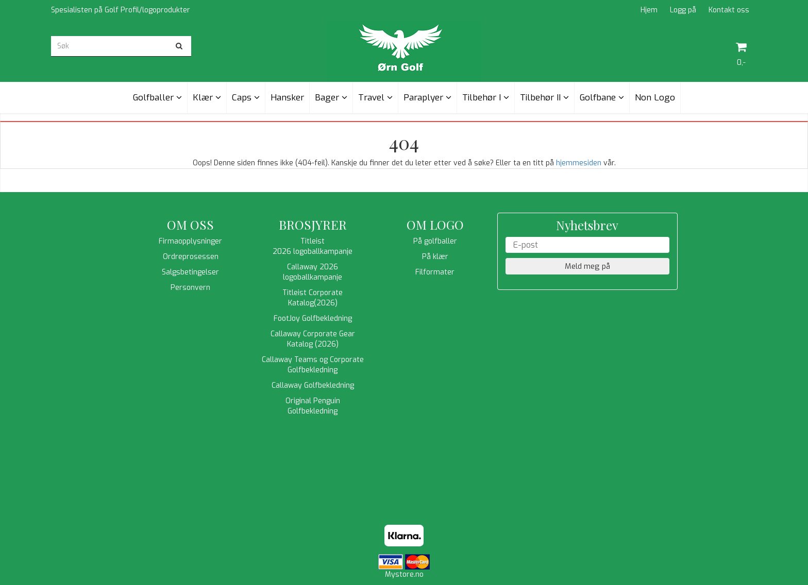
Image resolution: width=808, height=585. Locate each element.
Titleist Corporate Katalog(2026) (312, 298)
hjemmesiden (578, 163)
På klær (435, 257)
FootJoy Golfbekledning (313, 318)
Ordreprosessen (190, 257)
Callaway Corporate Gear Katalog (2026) (313, 339)
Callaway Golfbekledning (313, 385)
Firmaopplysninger (190, 241)
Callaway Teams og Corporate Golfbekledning (313, 365)
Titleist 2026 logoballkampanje (312, 246)
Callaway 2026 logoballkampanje (312, 272)
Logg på (683, 10)
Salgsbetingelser (190, 272)
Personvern (190, 287)
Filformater (434, 272)
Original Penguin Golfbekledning (312, 406)
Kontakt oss (729, 10)
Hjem (649, 10)
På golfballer (435, 241)
